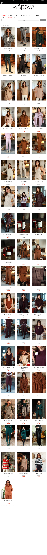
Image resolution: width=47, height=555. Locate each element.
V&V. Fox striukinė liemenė (23, 128)
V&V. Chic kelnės (38, 447)
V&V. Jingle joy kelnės (23, 420)
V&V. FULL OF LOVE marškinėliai (39, 367)
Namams (38, 15)
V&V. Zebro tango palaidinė (38, 473)
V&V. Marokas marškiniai (8, 500)
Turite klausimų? (5, 0)
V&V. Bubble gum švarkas (39, 128)
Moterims (10, 15)
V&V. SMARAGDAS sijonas (23, 447)
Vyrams (17, 15)
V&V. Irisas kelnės (8, 287)
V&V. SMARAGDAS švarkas (39, 420)
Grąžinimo (21, 0)
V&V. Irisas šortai (23, 287)
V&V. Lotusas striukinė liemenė (8, 128)
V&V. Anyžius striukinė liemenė (39, 75)
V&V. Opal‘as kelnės (24, 181)
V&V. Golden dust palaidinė (23, 473)
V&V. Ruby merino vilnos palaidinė (8, 367)
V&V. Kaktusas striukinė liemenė (39, 48)
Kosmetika (31, 15)
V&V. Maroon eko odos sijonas (8, 234)
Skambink (10, 0)
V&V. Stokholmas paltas (23, 261)
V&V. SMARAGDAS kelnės (8, 447)
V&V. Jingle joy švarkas (8, 420)
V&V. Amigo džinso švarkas (8, 48)
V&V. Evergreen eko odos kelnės (8, 75)
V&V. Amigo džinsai (23, 48)
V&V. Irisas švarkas (39, 261)
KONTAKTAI (43, 0)
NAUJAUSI (4, 15)
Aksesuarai (24, 15)
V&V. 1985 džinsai (23, 75)
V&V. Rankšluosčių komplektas (39, 287)
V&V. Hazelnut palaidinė (8, 314)
